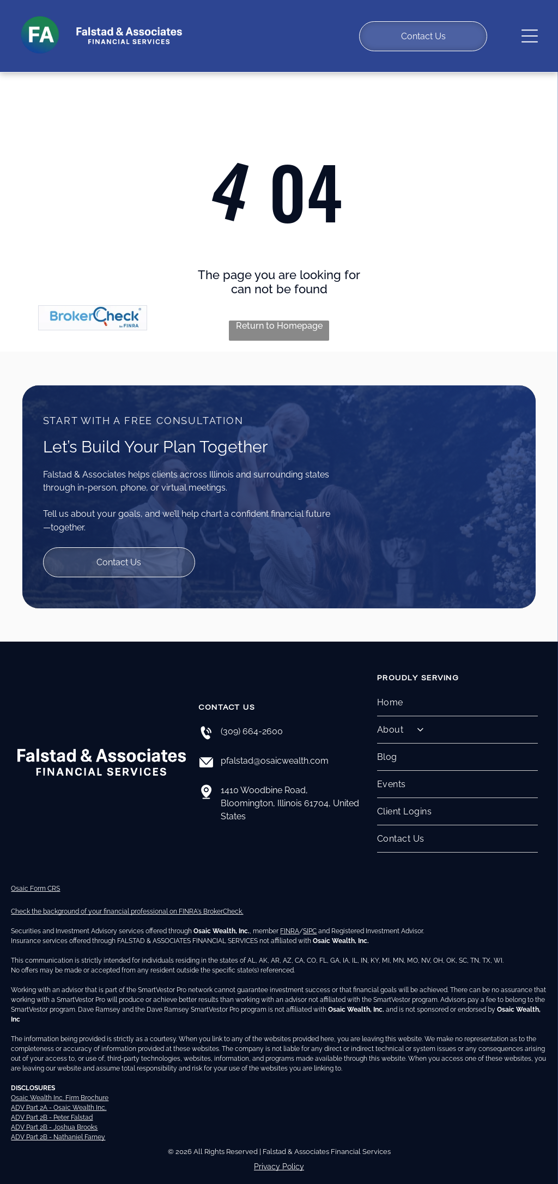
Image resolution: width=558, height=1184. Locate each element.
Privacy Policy (279, 1155)
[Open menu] (529, 30)
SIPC (310, 920)
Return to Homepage (279, 315)
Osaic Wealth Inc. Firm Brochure (59, 1087)
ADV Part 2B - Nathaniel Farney (58, 1126)
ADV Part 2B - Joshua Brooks (54, 1116)
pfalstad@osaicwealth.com (275, 750)
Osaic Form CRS (35, 877)
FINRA (289, 920)
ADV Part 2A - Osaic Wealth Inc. (58, 1097)
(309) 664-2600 (252, 720)
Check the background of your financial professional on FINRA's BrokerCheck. (127, 900)
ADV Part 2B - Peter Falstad (52, 1106)
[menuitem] (457, 691)
